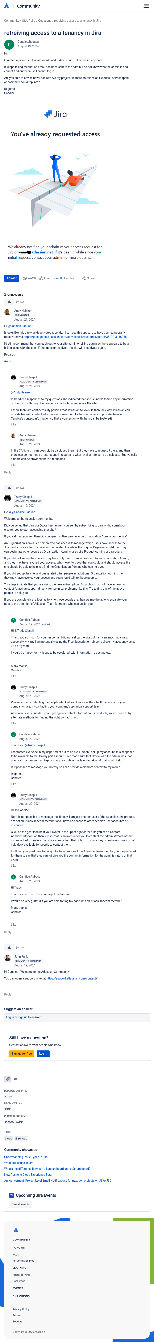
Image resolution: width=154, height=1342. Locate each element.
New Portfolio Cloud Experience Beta (28, 1174)
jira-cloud (21, 1138)
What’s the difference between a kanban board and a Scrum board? (47, 1168)
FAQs (16, 1254)
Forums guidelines (23, 1260)
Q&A (25, 20)
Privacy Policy (21, 1309)
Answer (12, 278)
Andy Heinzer (23, 310)
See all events (21, 1204)
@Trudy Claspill (24, 630)
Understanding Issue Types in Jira (26, 1157)
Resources (19, 1280)
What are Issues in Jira (18, 1163)
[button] (56, 184)
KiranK (58, 278)
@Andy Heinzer (21, 392)
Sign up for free (22, 1053)
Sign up (23, 1017)
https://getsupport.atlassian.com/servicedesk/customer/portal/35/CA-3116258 (75, 336)
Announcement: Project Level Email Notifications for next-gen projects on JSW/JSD (58, 1180)
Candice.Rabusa (28, 41)
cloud (8, 1138)
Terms (16, 1315)
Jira (33, 20)
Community (28, 6)
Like (13, 424)
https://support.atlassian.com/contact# (71, 978)
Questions (44, 20)
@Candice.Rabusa (19, 326)
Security (17, 1321)
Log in (10, 1017)
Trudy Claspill (28, 377)
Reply (7, 472)
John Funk (21, 956)
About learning (21, 1274)
